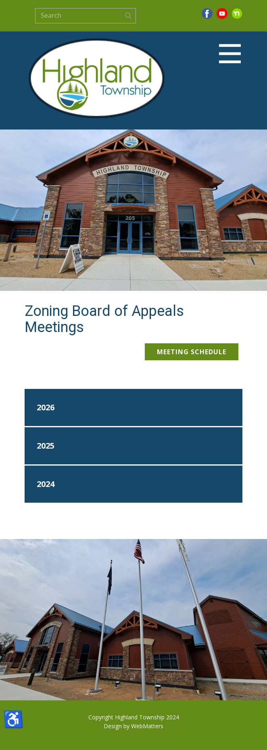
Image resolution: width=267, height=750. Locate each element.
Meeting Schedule (191, 351)
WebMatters (147, 726)
